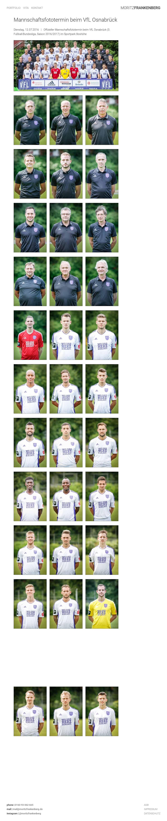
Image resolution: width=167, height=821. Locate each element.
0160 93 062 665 (24, 804)
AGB (146, 804)
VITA (26, 8)
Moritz (140, 8)
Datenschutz (152, 813)
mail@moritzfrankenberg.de (28, 809)
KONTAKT (37, 8)
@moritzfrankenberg (30, 813)
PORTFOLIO (14, 8)
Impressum (151, 809)
